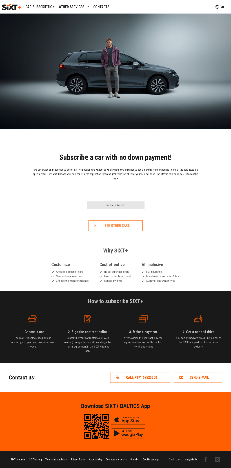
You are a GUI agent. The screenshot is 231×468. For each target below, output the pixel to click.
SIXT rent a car (18, 459)
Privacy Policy (78, 459)
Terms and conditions (56, 459)
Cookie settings (151, 459)
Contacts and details (116, 459)
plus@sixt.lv (191, 459)
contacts (101, 7)
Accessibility (95, 459)
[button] (74, 7)
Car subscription (40, 7)
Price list (134, 459)
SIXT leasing (35, 459)
